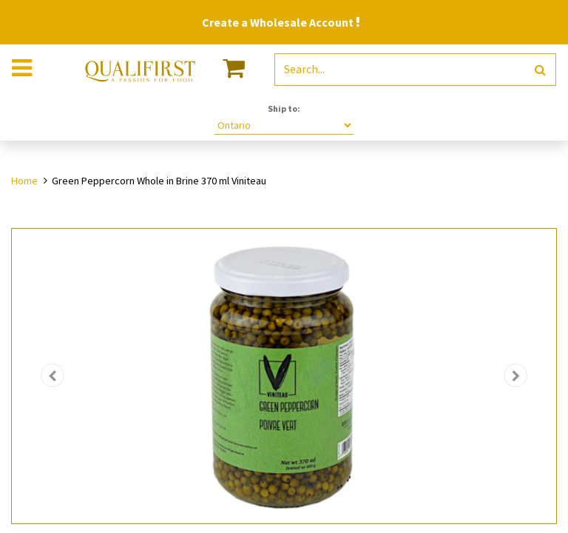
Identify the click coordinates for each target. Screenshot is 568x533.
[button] (52, 375)
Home (24, 180)
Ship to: (284, 108)
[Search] (540, 70)
